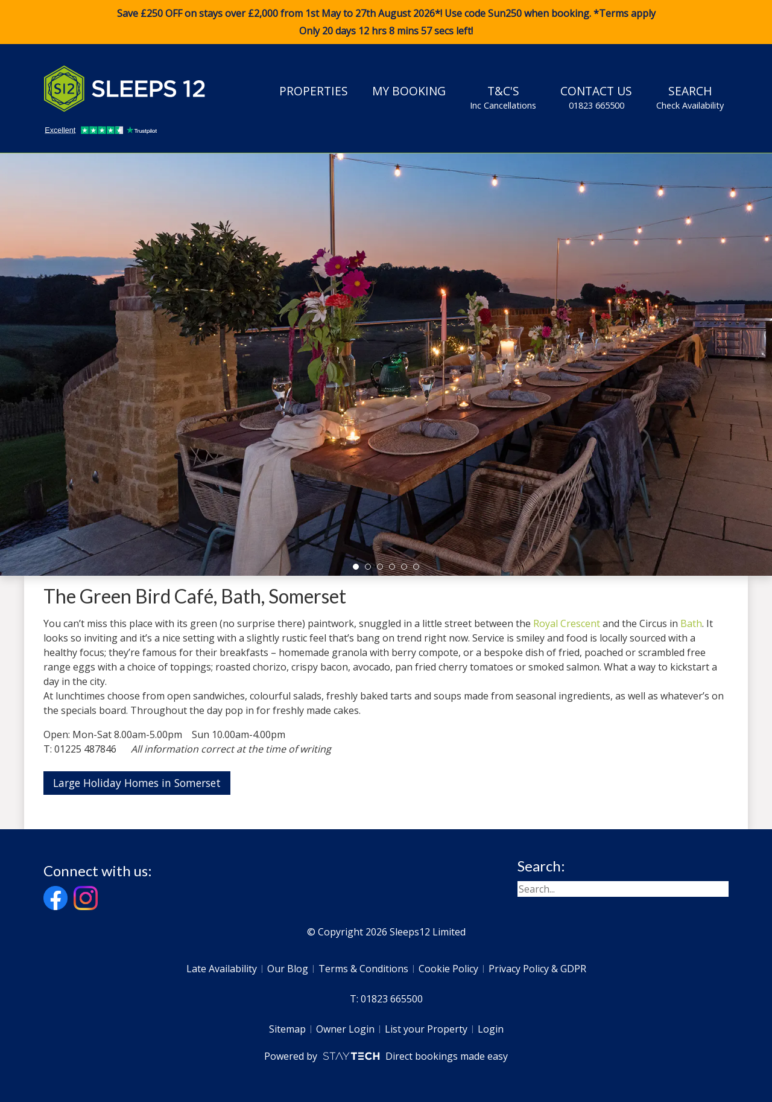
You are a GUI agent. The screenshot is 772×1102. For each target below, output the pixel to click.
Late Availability (221, 968)
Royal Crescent (566, 623)
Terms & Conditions (363, 968)
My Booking (409, 91)
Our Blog (287, 968)
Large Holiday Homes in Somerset (137, 783)
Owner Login (345, 1029)
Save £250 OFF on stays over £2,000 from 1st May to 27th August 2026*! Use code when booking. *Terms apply (386, 22)
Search (690, 97)
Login (491, 1029)
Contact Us (596, 97)
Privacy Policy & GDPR (537, 968)
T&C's (503, 97)
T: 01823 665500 (386, 998)
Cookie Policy (448, 968)
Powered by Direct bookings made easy (385, 1056)
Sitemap (287, 1029)
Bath (691, 623)
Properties (313, 91)
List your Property (426, 1029)
